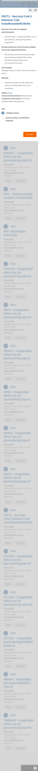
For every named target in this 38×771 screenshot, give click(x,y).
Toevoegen (30, 134)
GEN (3, 109)
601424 (9, 93)
